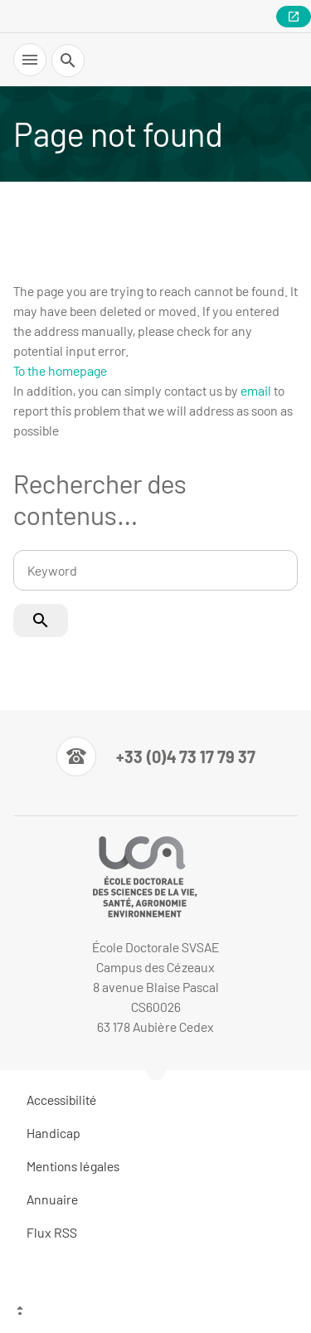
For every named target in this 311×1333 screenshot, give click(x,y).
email (256, 390)
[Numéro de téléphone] (155, 756)
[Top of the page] (155, 1312)
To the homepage (60, 370)
